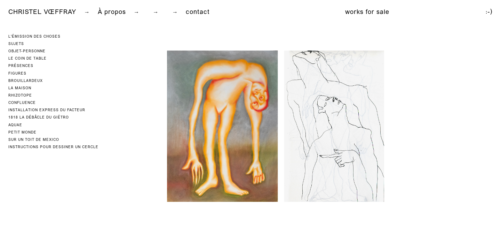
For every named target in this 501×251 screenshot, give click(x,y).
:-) (489, 12)
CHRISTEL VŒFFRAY (42, 12)
